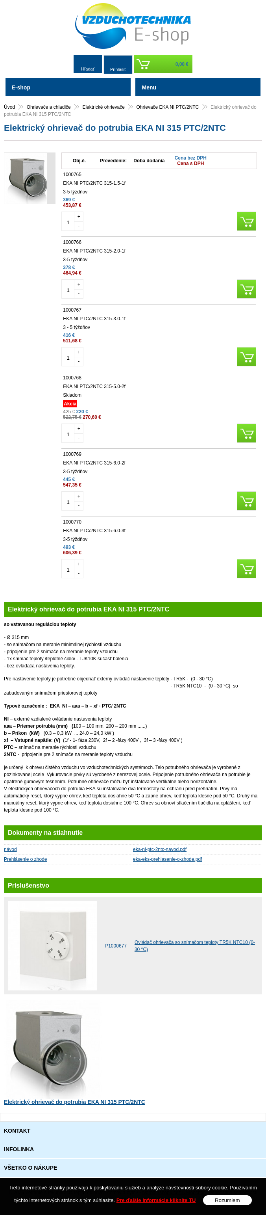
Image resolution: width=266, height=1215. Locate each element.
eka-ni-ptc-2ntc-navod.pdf (160, 849)
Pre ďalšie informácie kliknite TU (156, 1200)
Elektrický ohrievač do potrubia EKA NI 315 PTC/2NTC (74, 1102)
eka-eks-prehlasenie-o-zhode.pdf (167, 859)
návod (10, 849)
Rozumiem (227, 1200)
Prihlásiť (118, 69)
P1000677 (116, 946)
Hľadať (87, 69)
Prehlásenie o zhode (25, 859)
